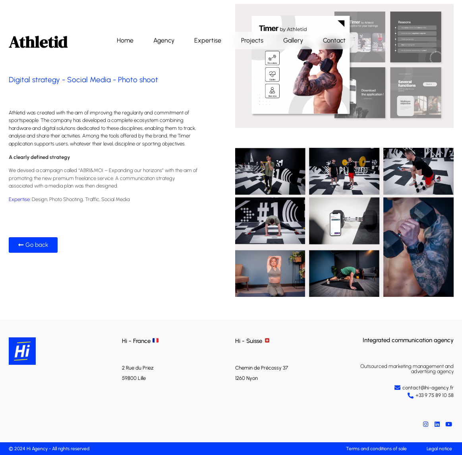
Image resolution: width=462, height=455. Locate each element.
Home (125, 40)
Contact (334, 40)
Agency (163, 40)
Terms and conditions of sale (376, 448)
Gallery (293, 40)
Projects (252, 40)
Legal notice (439, 448)
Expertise (207, 40)
